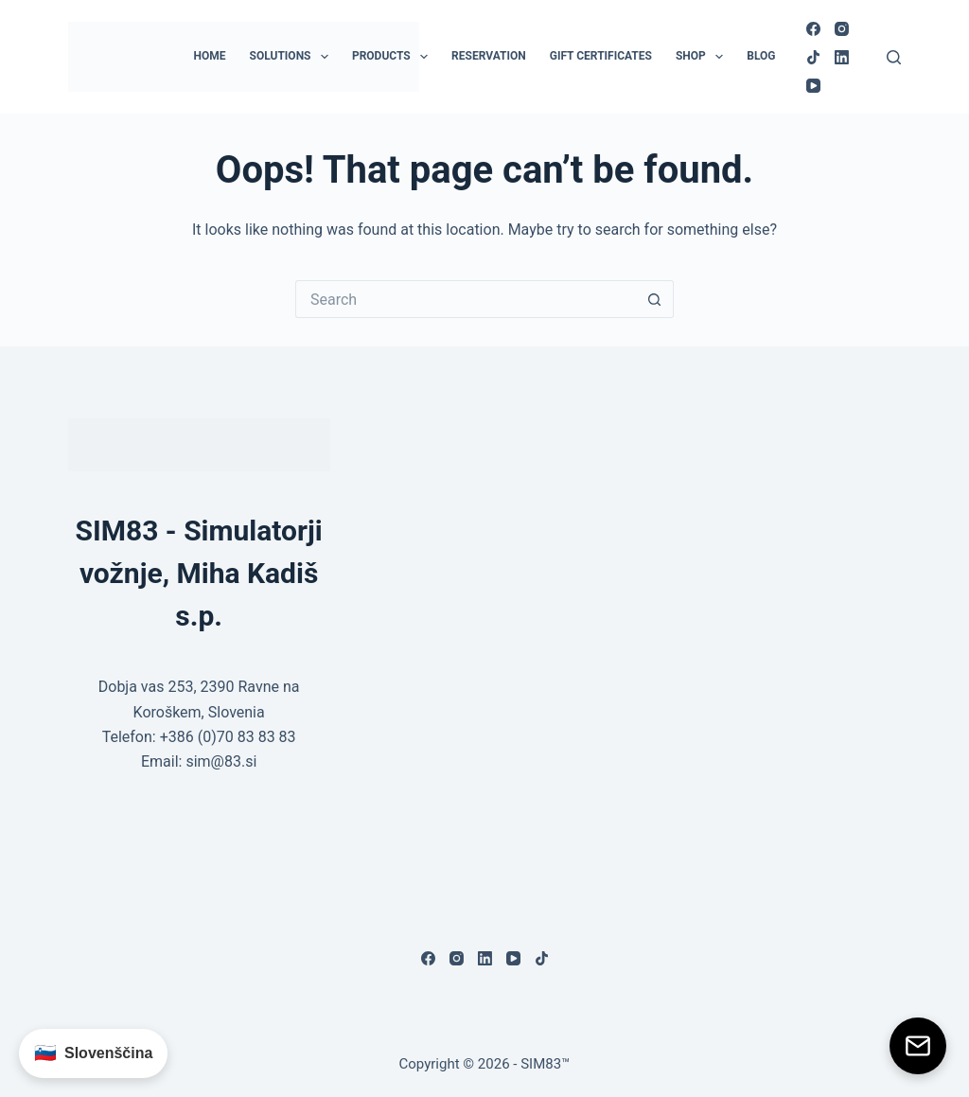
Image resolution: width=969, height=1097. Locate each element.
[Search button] (655, 299)
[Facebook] (813, 29)
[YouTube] (813, 86)
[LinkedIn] (842, 57)
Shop (703, 56)
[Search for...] (465, 299)
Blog (761, 55)
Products (393, 56)
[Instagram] (842, 29)
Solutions (293, 56)
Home (210, 55)
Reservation (488, 55)
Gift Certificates (601, 55)
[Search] (894, 57)
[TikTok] (813, 57)
